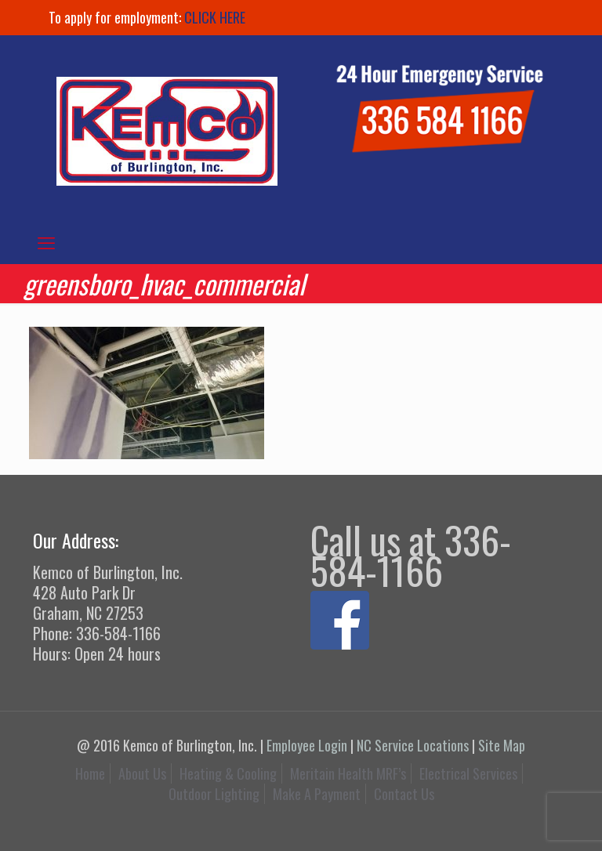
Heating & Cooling (228, 773)
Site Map (501, 745)
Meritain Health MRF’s (348, 773)
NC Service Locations (413, 745)
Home (90, 773)
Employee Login (307, 745)
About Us (142, 773)
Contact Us (404, 794)
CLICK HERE (214, 17)
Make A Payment (317, 794)
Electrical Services (468, 773)
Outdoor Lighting (214, 794)
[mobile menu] (46, 241)
